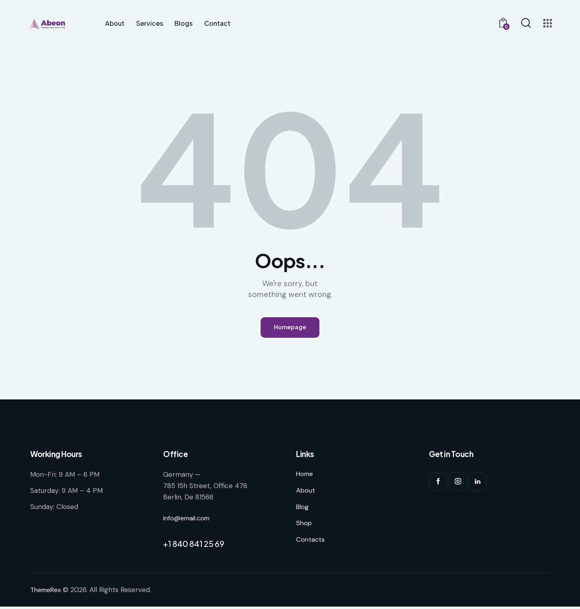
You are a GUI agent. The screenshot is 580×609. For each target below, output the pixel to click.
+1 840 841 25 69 (193, 546)
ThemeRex (47, 592)
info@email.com (188, 520)
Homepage (290, 329)
